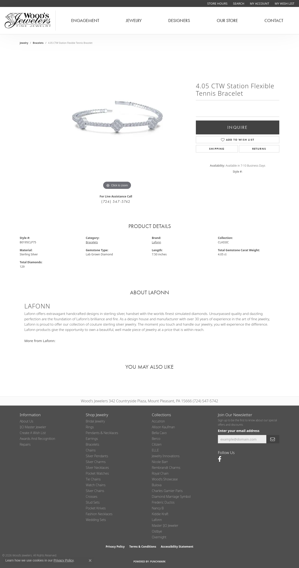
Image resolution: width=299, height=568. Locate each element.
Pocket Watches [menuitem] (97, 473)
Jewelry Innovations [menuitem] (166, 456)
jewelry (24, 42)
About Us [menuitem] (26, 421)
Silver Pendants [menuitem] (97, 456)
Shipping (217, 149)
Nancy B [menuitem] (158, 508)
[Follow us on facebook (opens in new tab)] (219, 459)
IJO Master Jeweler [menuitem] (33, 427)
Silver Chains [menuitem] (95, 491)
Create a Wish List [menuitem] (33, 433)
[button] (238, 3)
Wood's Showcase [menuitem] (165, 479)
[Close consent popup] (90, 560)
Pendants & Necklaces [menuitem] (102, 433)
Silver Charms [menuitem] (96, 462)
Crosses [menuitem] (91, 496)
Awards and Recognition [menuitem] (37, 438)
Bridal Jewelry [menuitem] (95, 421)
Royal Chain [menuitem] (160, 473)
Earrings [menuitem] (92, 438)
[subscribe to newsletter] (272, 439)
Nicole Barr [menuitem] (160, 462)
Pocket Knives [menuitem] (96, 508)
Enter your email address (238, 430)
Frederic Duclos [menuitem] (163, 502)
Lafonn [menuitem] (157, 519)
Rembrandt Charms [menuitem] (166, 467)
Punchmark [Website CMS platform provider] (158, 561)
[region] (117, 121)
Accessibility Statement (177, 547)
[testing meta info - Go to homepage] (28, 20)
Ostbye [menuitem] (157, 531)
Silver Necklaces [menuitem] (97, 467)
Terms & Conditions (142, 547)
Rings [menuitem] (90, 427)
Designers (179, 20)
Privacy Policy (115, 547)
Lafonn (156, 242)
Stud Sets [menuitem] (93, 502)
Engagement (85, 20)
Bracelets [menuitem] (92, 444)
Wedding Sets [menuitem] (96, 519)
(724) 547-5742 (115, 201)
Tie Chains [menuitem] (93, 479)
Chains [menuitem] (90, 450)
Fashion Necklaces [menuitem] (99, 514)
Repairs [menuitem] (25, 444)
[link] (216, 3)
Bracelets (38, 42)
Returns (259, 149)
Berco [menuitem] (156, 438)
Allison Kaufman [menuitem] (163, 427)
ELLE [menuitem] (155, 450)
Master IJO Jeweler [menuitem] (165, 525)
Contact (273, 20)
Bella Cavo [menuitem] (159, 433)
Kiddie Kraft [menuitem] (160, 514)
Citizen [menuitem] (157, 444)
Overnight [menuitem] (159, 537)
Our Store (227, 20)
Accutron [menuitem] (158, 421)
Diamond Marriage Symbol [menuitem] (171, 496)
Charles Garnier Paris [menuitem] (167, 491)
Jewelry (134, 20)
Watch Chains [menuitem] (95, 485)
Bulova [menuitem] (157, 485)
